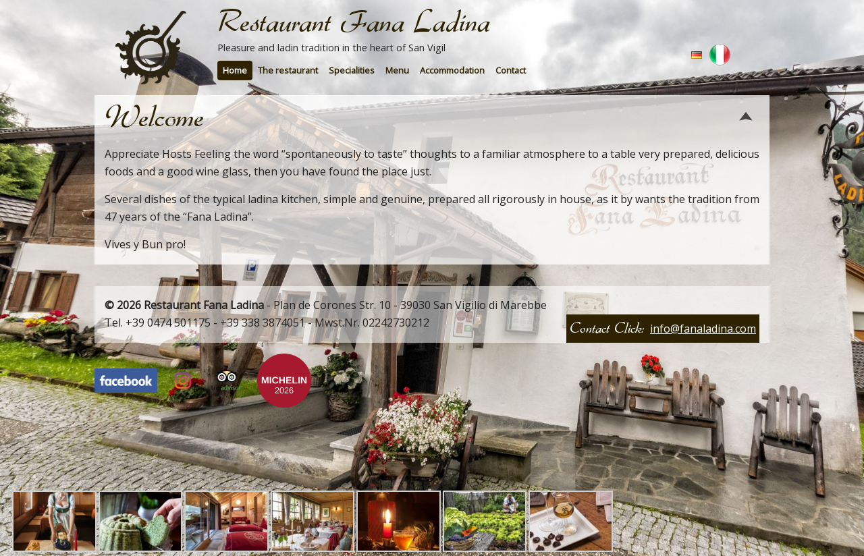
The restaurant (288, 70)
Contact (510, 70)
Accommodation (452, 70)
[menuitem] (234, 70)
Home (235, 70)
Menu (397, 70)
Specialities (352, 70)
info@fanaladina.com (703, 328)
